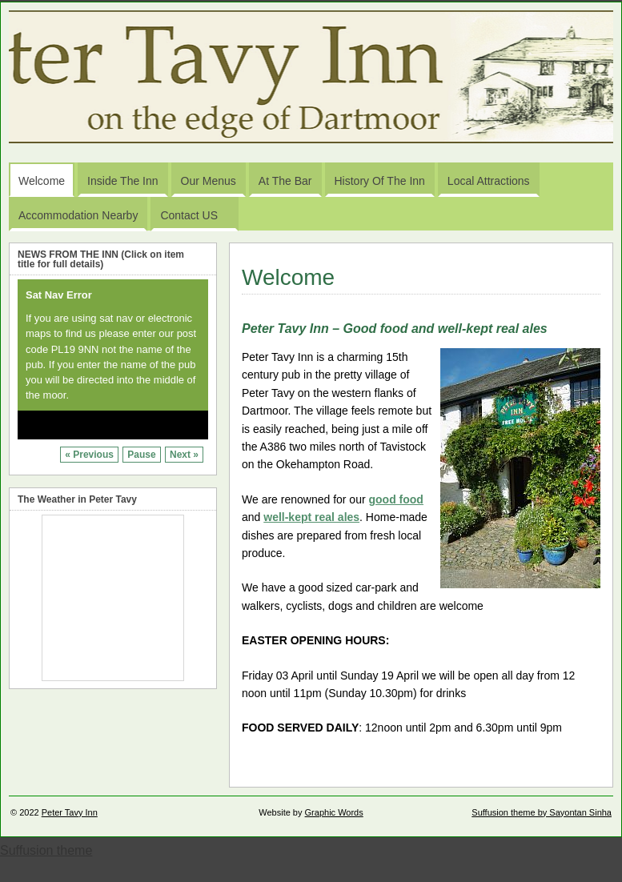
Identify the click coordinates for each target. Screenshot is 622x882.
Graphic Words (334, 812)
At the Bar (285, 180)
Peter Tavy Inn (70, 812)
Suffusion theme (46, 850)
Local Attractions (488, 180)
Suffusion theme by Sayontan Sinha (542, 812)
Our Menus (208, 180)
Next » (184, 454)
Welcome (41, 180)
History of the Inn (380, 180)
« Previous (89, 454)
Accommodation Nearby (78, 215)
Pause (141, 454)
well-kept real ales (311, 517)
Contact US (196, 219)
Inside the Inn (122, 180)
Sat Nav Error (59, 295)
